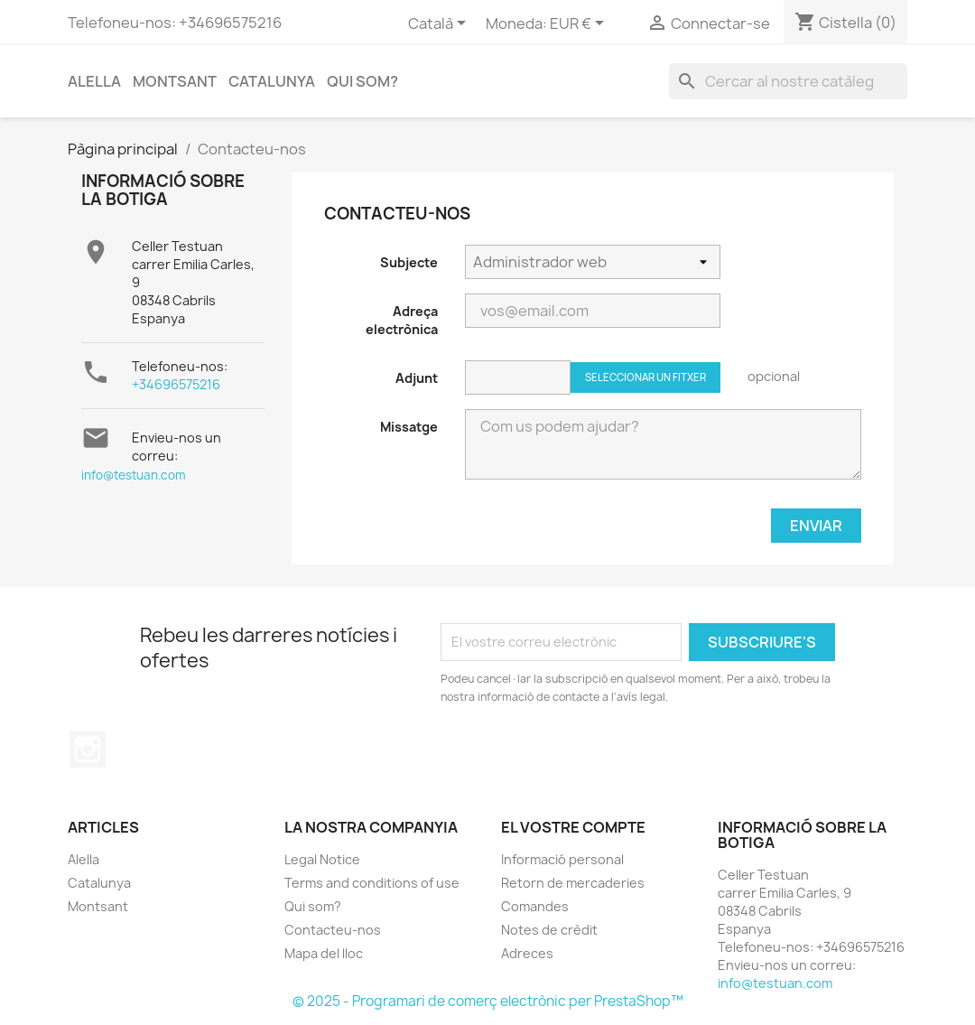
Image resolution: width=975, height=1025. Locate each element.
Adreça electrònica (402, 320)
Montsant (175, 81)
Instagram (88, 749)
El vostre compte (573, 827)
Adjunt (416, 378)
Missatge (409, 426)
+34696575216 (176, 384)
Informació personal (562, 859)
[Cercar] (788, 81)
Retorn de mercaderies (573, 882)
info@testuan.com (133, 475)
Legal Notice (322, 859)
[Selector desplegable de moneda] (580, 24)
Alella (94, 81)
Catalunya (271, 81)
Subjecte (409, 262)
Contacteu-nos (332, 929)
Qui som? (362, 81)
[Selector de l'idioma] (440, 24)
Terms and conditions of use (372, 882)
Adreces (527, 953)
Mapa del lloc (323, 953)
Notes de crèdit (549, 929)
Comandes (535, 906)
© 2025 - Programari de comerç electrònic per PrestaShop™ (487, 1001)
